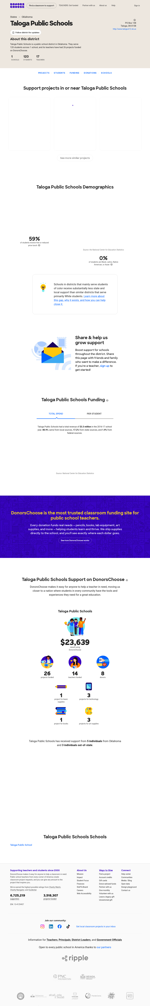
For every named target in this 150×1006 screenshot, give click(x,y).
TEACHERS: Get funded (68, 5)
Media (123, 880)
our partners (104, 947)
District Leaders (81, 939)
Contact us (125, 890)
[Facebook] (59, 926)
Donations (90, 73)
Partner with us (89, 5)
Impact (80, 877)
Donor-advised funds (107, 884)
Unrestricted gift (105, 900)
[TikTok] (68, 926)
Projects (43, 73)
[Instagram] (42, 926)
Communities (126, 877)
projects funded (58, 896)
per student (94, 413)
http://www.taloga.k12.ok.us (124, 29)
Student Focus (83, 880)
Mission (80, 874)
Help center (126, 874)
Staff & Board (82, 887)
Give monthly (104, 890)
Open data (125, 884)
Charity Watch (55, 887)
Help (113, 5)
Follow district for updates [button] (25, 32)
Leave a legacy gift (106, 897)
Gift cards (103, 880)
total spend (56, 413)
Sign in (137, 6)
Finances (80, 884)
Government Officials (109, 939)
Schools (106, 73)
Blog (130, 880)
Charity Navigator (17, 890)
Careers (80, 890)
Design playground (129, 887)
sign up (104, 366)
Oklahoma (27, 16)
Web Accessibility (84, 893)
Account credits (105, 877)
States (13, 16)
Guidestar (33, 890)
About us (103, 5)
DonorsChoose (17, 5)
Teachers (52, 939)
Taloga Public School (21, 845)
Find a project (104, 874)
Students (59, 73)
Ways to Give (106, 870)
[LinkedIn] (51, 926)
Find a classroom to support (41, 5)
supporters (25, 896)
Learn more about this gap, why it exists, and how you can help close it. (80, 300)
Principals (65, 939)
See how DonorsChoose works (75, 540)
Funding (74, 73)
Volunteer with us (106, 893)
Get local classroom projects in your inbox (95, 926)
